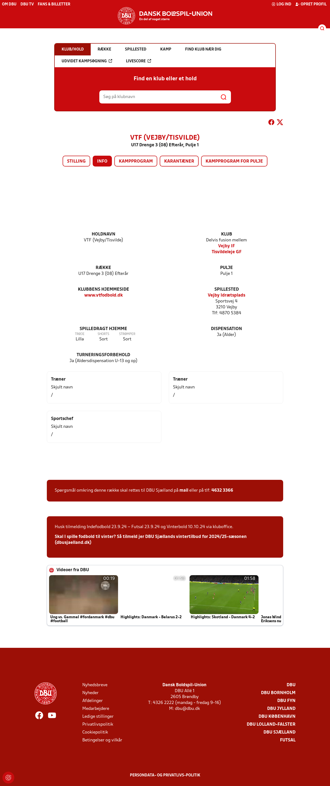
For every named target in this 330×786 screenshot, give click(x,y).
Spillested (226, 289)
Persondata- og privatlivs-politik (165, 775)
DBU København (277, 717)
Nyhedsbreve (94, 685)
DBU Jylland (281, 709)
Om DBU (9, 4)
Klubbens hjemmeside (103, 289)
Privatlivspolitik (97, 724)
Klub (226, 234)
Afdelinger (92, 701)
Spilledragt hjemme (103, 329)
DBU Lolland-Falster (271, 724)
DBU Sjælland (279, 732)
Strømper (127, 334)
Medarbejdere (95, 709)
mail (183, 490)
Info (102, 161)
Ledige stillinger (98, 717)
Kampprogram (136, 161)
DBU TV (27, 4)
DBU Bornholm (278, 693)
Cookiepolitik (95, 732)
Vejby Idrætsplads (226, 295)
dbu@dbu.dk (187, 709)
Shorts (103, 334)
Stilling (76, 161)
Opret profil (311, 4)
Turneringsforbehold (103, 355)
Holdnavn (103, 234)
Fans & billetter (54, 4)
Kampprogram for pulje (234, 161)
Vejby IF (226, 246)
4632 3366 (222, 490)
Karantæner (179, 161)
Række (103, 268)
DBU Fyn (286, 701)
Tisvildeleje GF (227, 252)
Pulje (226, 268)
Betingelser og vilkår (102, 740)
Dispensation (226, 329)
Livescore (138, 61)
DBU (291, 685)
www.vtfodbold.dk (103, 295)
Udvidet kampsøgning (87, 61)
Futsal (287, 740)
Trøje (80, 334)
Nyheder (90, 693)
